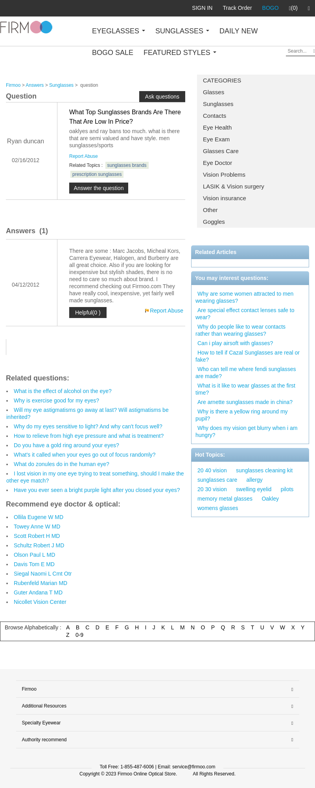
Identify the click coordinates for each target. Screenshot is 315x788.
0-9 (79, 635)
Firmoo (13, 85)
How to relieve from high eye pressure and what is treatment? (89, 436)
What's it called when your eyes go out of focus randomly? (85, 455)
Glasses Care (221, 151)
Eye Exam (216, 139)
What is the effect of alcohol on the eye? (63, 391)
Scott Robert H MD (37, 536)
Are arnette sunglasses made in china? (245, 402)
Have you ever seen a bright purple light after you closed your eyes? (97, 490)
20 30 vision (212, 489)
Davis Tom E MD (34, 564)
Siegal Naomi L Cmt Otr (43, 573)
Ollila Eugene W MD (38, 517)
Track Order (237, 8)
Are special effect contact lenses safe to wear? (244, 313)
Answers (35, 85)
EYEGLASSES (118, 31)
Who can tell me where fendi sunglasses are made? (245, 372)
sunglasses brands (127, 165)
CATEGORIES (222, 80)
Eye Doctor (217, 162)
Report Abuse (83, 156)
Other (210, 210)
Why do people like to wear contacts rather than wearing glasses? (240, 330)
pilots (287, 489)
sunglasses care (217, 480)
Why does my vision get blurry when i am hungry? (246, 431)
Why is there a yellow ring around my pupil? (241, 415)
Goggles (214, 221)
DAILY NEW (238, 31)
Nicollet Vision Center (40, 602)
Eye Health (217, 127)
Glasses (213, 92)
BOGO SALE (112, 53)
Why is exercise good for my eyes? (56, 400)
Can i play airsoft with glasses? (235, 343)
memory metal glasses (224, 498)
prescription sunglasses (97, 174)
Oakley (270, 498)
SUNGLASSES (182, 31)
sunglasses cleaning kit (264, 470)
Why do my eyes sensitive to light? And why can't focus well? (88, 426)
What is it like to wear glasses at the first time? (245, 389)
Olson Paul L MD (34, 555)
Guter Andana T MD (38, 592)
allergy (255, 480)
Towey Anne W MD (37, 526)
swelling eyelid (253, 489)
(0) (293, 8)
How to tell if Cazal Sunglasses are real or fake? (247, 356)
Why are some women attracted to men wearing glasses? (244, 297)
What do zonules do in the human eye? (61, 464)
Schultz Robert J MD (39, 545)
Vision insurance (224, 198)
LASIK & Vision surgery (233, 186)
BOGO (270, 8)
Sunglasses (218, 104)
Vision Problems (224, 174)
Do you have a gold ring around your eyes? (66, 445)
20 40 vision (212, 470)
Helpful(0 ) (88, 312)
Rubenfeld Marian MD (40, 583)
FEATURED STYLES (180, 53)
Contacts (214, 115)
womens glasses (217, 508)
